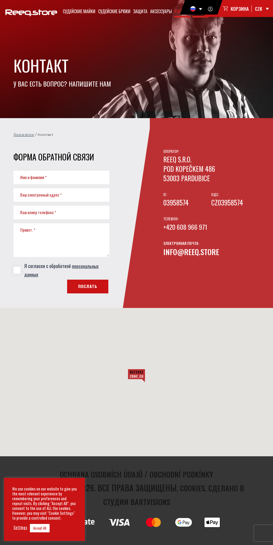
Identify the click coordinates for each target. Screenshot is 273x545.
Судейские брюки (115, 11)
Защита (141, 11)
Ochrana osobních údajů (100, 474)
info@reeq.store (193, 252)
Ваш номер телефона (38, 212)
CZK (258, 8)
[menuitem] (196, 9)
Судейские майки (79, 11)
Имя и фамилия (33, 177)
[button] (136, 375)
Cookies (191, 488)
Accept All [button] (39, 528)
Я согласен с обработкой (56, 270)
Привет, (27, 230)
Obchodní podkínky (184, 474)
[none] (196, 9)
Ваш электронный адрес (41, 195)
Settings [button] (20, 527)
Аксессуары (161, 11)
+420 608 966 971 (186, 227)
